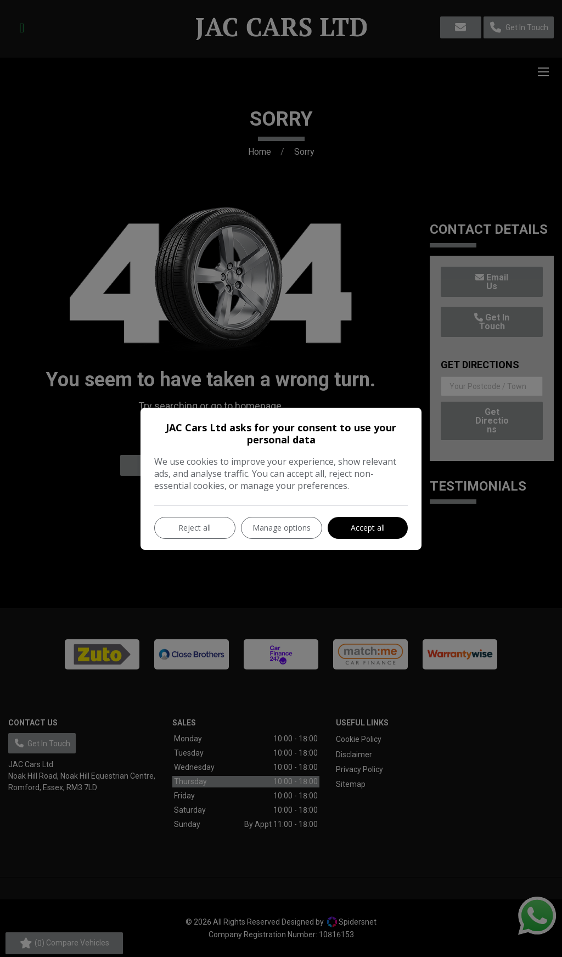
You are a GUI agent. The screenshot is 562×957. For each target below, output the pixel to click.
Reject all (194, 527)
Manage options (281, 527)
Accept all (368, 527)
